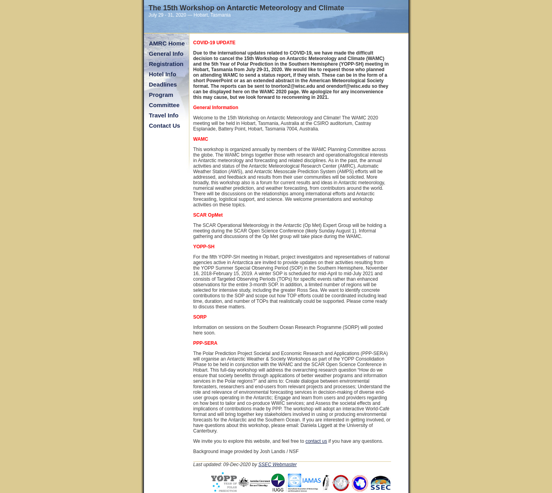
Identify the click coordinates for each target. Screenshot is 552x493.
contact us (316, 441)
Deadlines (163, 84)
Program (161, 94)
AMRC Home (167, 43)
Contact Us (164, 125)
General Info (166, 53)
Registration (166, 63)
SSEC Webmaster (277, 464)
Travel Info (164, 115)
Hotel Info (162, 74)
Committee (164, 105)
